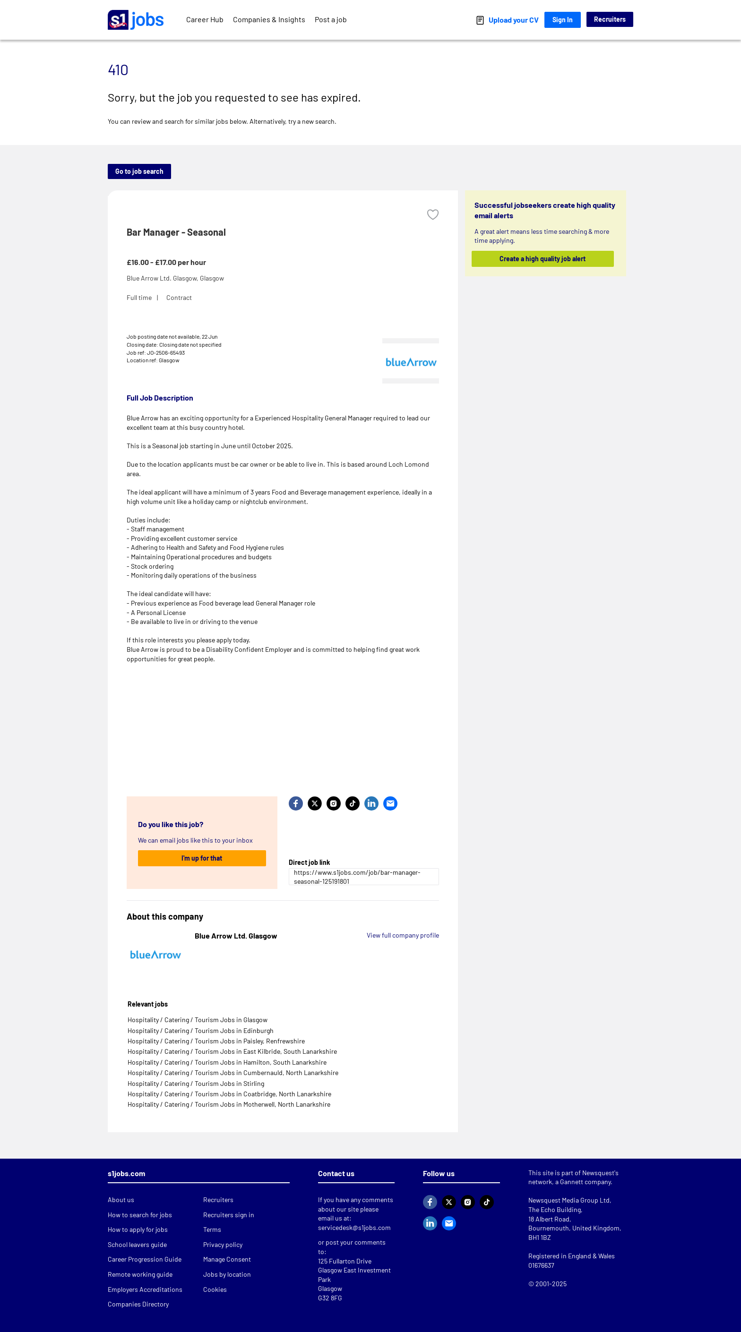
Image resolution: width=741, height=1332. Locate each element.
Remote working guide (140, 1274)
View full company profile (403, 935)
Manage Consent (227, 1259)
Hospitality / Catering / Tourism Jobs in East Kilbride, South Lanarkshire (232, 1051)
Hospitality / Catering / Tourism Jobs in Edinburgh (201, 1030)
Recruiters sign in (228, 1215)
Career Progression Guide (144, 1259)
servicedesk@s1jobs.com (354, 1227)
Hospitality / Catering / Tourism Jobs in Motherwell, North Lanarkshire (229, 1104)
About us (121, 1199)
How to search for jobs (140, 1215)
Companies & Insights (269, 19)
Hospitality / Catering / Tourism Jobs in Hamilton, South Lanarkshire (227, 1062)
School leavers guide (137, 1244)
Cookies (215, 1289)
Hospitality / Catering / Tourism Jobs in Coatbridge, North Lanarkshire (229, 1094)
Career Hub (205, 19)
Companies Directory (138, 1304)
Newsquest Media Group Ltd (569, 1200)
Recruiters (610, 19)
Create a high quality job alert (543, 259)
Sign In (562, 20)
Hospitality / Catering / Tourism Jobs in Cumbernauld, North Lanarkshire (233, 1072)
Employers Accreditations (145, 1289)
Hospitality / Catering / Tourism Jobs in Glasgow (197, 1020)
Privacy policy (222, 1244)
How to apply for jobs (138, 1229)
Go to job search (139, 171)
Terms (212, 1229)
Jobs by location (227, 1274)
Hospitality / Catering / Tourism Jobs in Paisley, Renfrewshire (216, 1041)
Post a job (331, 19)
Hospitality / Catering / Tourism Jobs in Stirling (196, 1083)
